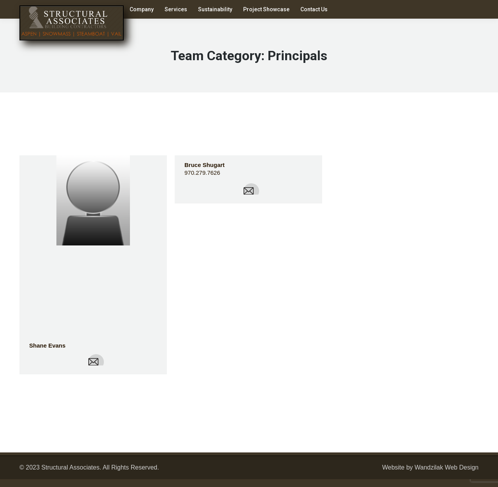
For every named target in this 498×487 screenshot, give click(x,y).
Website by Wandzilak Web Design (430, 467)
